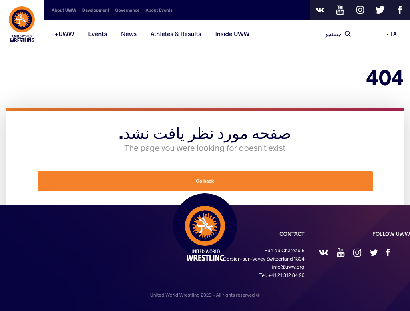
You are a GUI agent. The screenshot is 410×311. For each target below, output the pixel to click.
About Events (158, 10)
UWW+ (64, 34)
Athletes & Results (176, 34)
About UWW (64, 10)
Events (97, 34)
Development (95, 10)
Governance (127, 10)
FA (391, 34)
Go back (205, 181)
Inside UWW (232, 34)
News (129, 34)
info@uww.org (288, 267)
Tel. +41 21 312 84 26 (281, 275)
